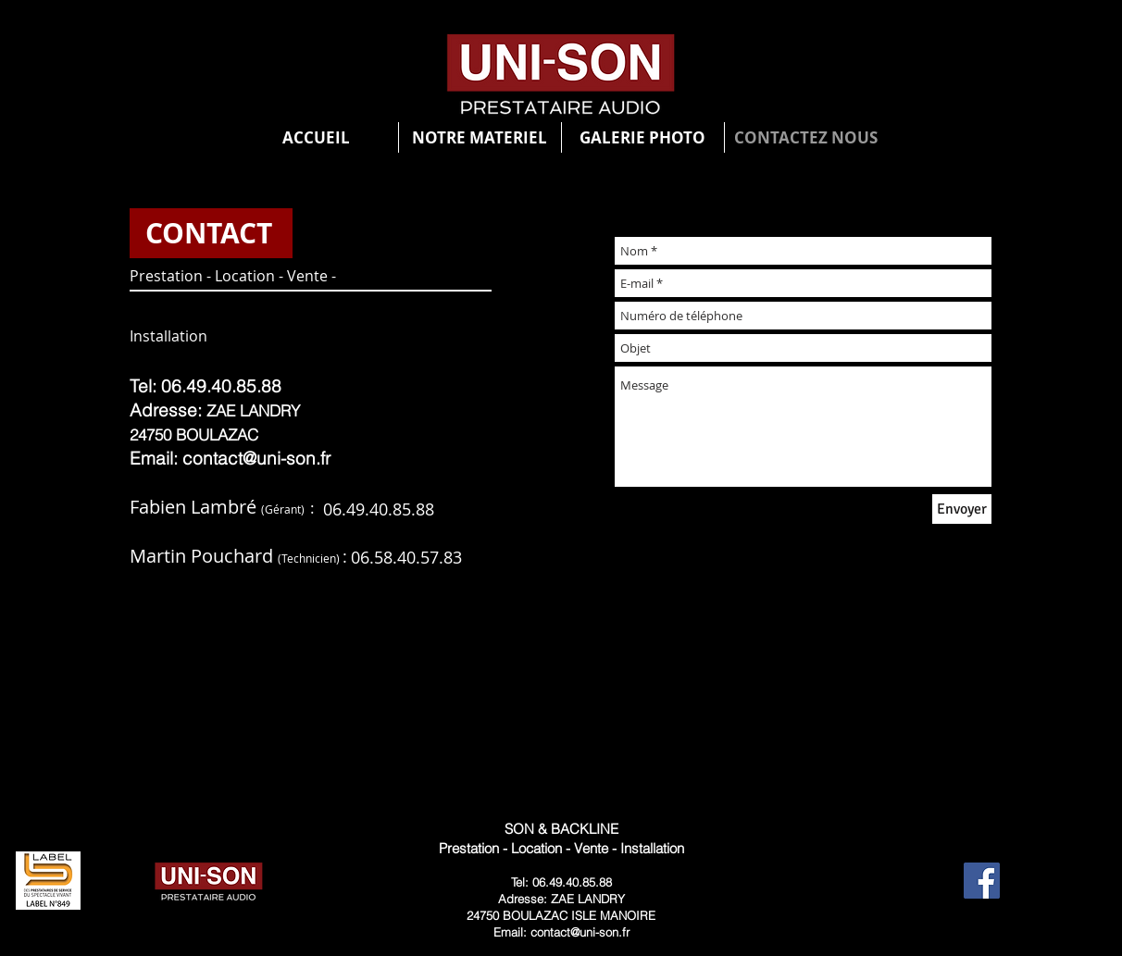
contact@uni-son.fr (256, 458)
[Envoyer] (961, 509)
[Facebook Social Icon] (982, 881)
